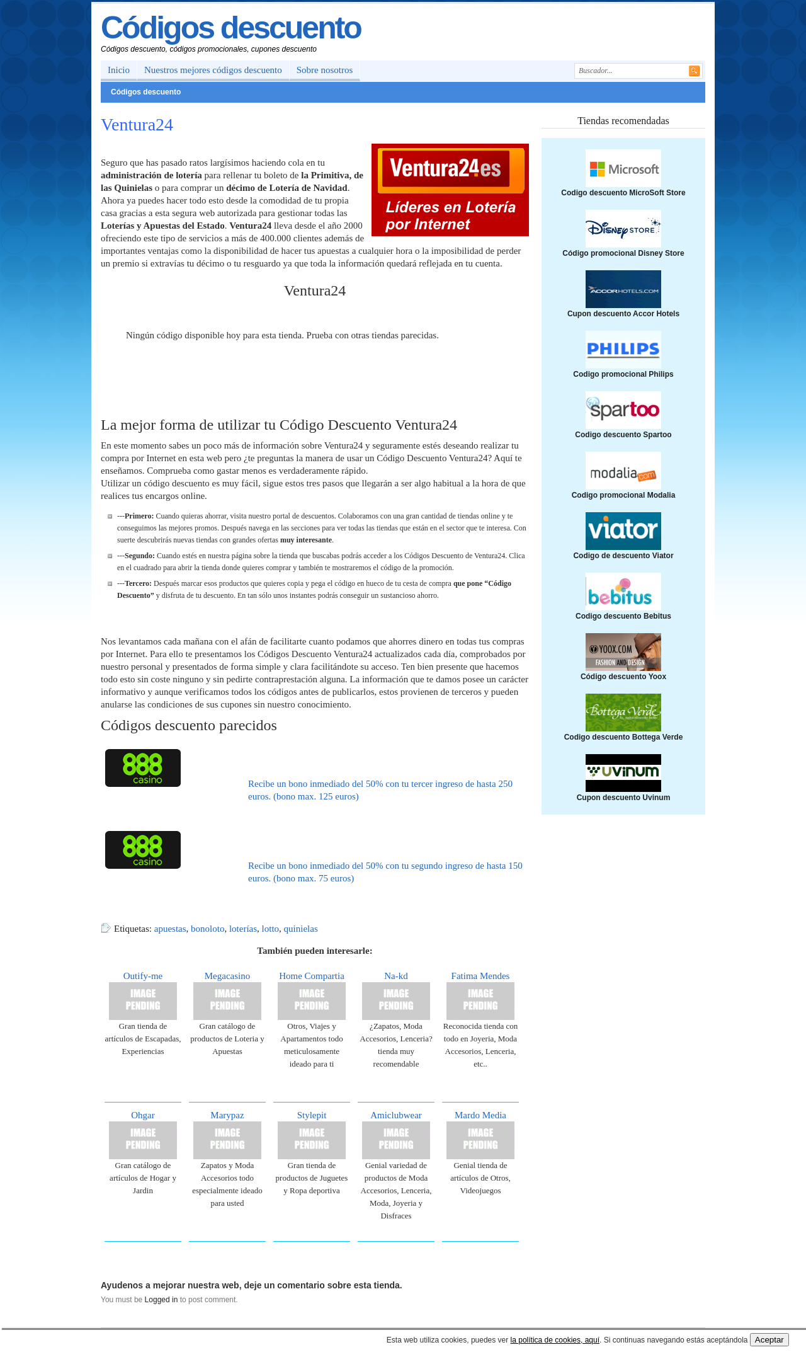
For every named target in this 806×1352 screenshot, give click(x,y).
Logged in (161, 1299)
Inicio (119, 70)
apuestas (170, 929)
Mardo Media (480, 1115)
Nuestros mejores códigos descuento (213, 70)
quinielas (301, 929)
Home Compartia (311, 976)
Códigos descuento (231, 27)
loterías (243, 929)
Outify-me (142, 976)
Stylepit (312, 1115)
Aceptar (769, 1339)
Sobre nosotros (325, 70)
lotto (271, 929)
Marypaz (227, 1115)
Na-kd (396, 976)
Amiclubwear (396, 1115)
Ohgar (143, 1115)
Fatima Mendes (480, 976)
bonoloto (207, 929)
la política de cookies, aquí (555, 1340)
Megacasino (227, 976)
